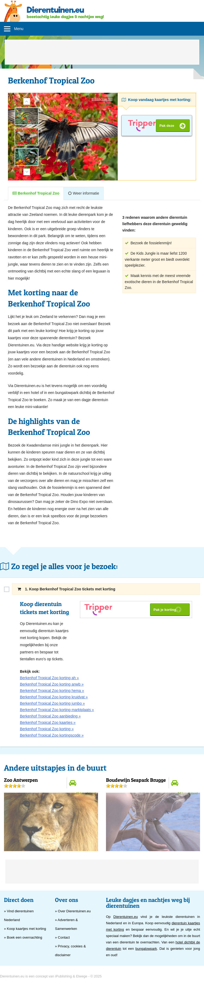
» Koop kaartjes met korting (25, 929)
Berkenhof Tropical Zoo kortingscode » (52, 735)
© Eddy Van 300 (102, 99)
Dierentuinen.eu (125, 917)
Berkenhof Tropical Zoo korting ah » (49, 678)
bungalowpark (146, 949)
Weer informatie (83, 193)
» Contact (62, 937)
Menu (18, 29)
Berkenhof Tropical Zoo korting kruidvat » (54, 697)
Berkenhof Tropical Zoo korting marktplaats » (57, 710)
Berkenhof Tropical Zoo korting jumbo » (52, 703)
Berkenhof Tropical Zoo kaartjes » (47, 722)
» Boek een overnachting (23, 937)
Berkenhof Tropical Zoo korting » (47, 729)
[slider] (14, 786)
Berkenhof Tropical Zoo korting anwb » (52, 684)
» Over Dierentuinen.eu (73, 911)
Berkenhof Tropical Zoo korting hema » (52, 690)
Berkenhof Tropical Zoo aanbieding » (50, 716)
